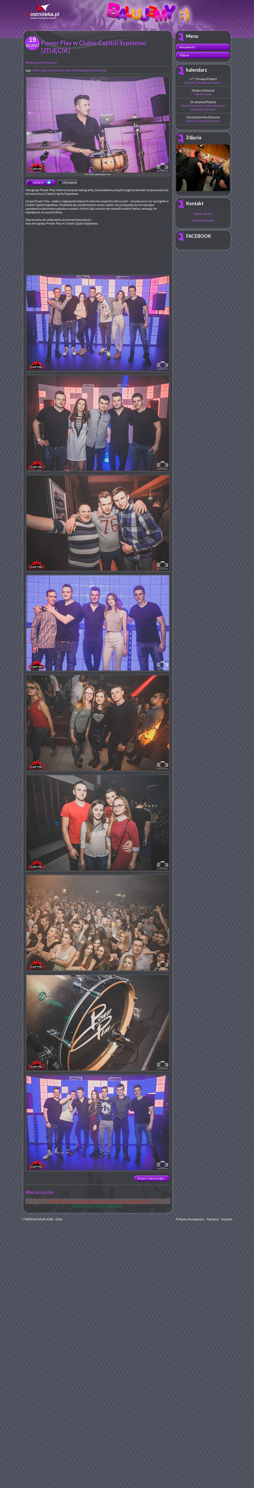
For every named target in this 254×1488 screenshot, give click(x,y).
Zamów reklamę (203, 220)
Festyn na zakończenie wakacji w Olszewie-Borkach (203, 107)
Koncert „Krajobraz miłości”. (203, 82)
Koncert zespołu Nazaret (203, 121)
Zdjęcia (184, 55)
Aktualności (187, 47)
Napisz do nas (203, 213)
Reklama (213, 1219)
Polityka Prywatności (190, 1219)
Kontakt (195, 203)
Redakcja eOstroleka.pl (41, 62)
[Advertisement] (137, 246)
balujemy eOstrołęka (93, 70)
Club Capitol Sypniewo (47, 70)
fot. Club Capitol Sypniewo (97, 126)
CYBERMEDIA (32, 1219)
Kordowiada (203, 94)
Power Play (70, 70)
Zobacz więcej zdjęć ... (151, 1178)
